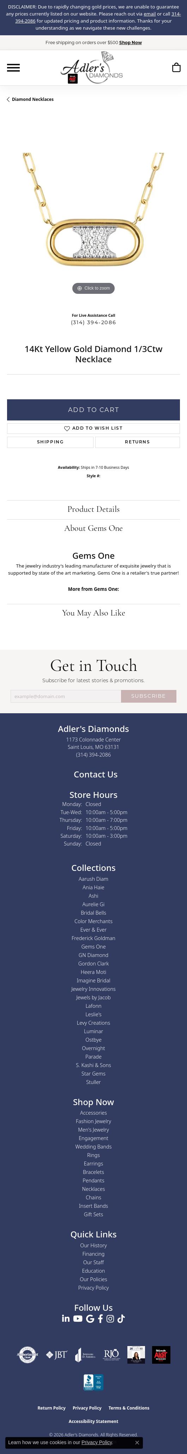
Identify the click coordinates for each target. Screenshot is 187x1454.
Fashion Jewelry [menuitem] (93, 1121)
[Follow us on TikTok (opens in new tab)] (121, 1319)
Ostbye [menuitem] (93, 1039)
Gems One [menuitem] (93, 946)
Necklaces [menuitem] (93, 1189)
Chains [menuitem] (93, 1197)
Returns (137, 442)
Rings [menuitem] (93, 1155)
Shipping (50, 442)
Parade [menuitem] (93, 1056)
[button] (176, 68)
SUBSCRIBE (148, 696)
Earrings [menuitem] (93, 1163)
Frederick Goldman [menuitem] (93, 938)
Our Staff (93, 1262)
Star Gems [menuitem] (93, 1073)
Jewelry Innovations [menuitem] (93, 989)
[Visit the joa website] (85, 1355)
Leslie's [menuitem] (93, 1014)
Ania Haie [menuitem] (93, 887)
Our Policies (93, 1279)
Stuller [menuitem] (93, 1082)
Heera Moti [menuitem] (93, 972)
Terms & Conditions (129, 1408)
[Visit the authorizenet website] (27, 1355)
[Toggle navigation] (13, 68)
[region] (93, 210)
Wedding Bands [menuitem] (94, 1146)
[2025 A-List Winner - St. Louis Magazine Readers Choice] (161, 1355)
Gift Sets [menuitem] (93, 1214)
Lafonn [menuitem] (93, 1005)
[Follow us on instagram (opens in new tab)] (110, 1319)
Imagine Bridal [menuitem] (93, 980)
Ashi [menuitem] (93, 895)
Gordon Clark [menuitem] (93, 963)
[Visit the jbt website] (57, 1355)
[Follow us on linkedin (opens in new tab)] (66, 1319)
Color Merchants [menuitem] (93, 921)
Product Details (93, 509)
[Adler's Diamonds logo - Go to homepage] (91, 67)
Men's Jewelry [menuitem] (93, 1129)
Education (93, 1270)
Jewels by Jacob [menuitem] (93, 997)
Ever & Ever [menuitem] (93, 929)
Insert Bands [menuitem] (93, 1205)
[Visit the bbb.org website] (93, 1383)
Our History (93, 1245)
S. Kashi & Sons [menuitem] (93, 1065)
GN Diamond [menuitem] (93, 955)
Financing (94, 1253)
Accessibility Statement (93, 1421)
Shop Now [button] (130, 42)
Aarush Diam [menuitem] (93, 879)
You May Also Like (93, 613)
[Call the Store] (93, 754)
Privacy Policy (93, 1287)
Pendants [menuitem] (93, 1180)
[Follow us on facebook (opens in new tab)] (100, 1319)
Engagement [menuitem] (93, 1138)
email (150, 14)
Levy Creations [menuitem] (93, 1022)
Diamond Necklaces (33, 99)
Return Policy (51, 1408)
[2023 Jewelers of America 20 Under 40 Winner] (136, 1355)
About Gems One (93, 529)
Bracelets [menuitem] (93, 1172)
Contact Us (95, 774)
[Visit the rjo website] (111, 1355)
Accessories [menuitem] (93, 1112)
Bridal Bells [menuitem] (93, 912)
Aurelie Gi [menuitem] (94, 904)
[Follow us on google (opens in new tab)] (90, 1319)
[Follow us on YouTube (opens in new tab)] (78, 1319)
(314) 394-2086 (93, 322)
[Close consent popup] (137, 1443)
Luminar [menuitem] (93, 1031)
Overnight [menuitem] (93, 1048)
